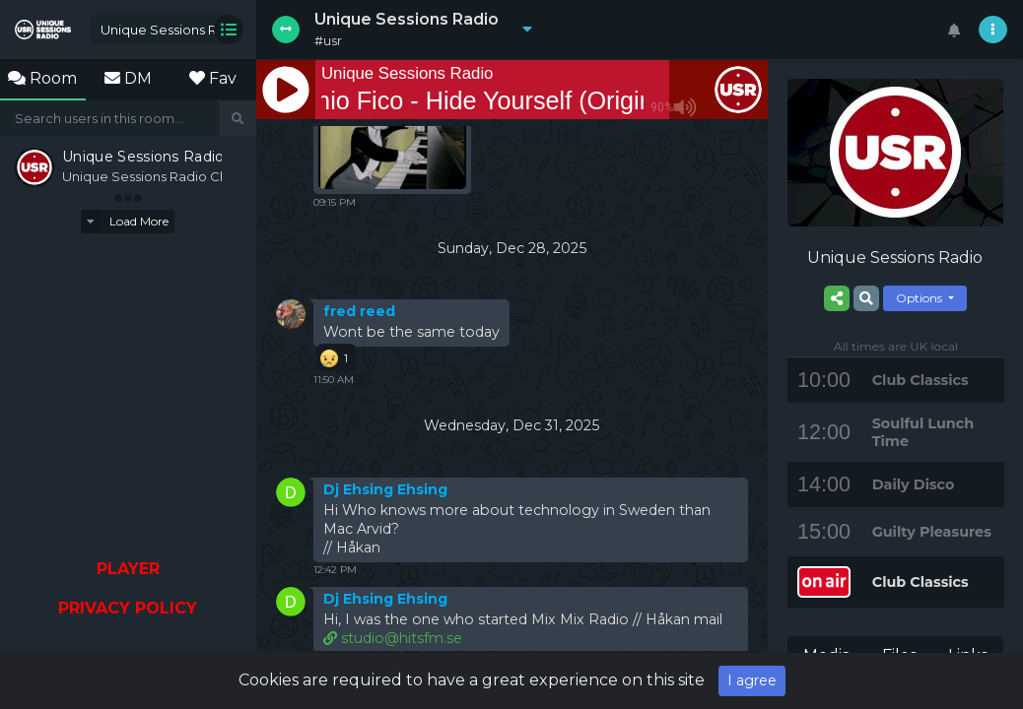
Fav (213, 78)
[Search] (110, 118)
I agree (752, 680)
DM (128, 78)
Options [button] (920, 297)
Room (42, 78)
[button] (522, 29)
